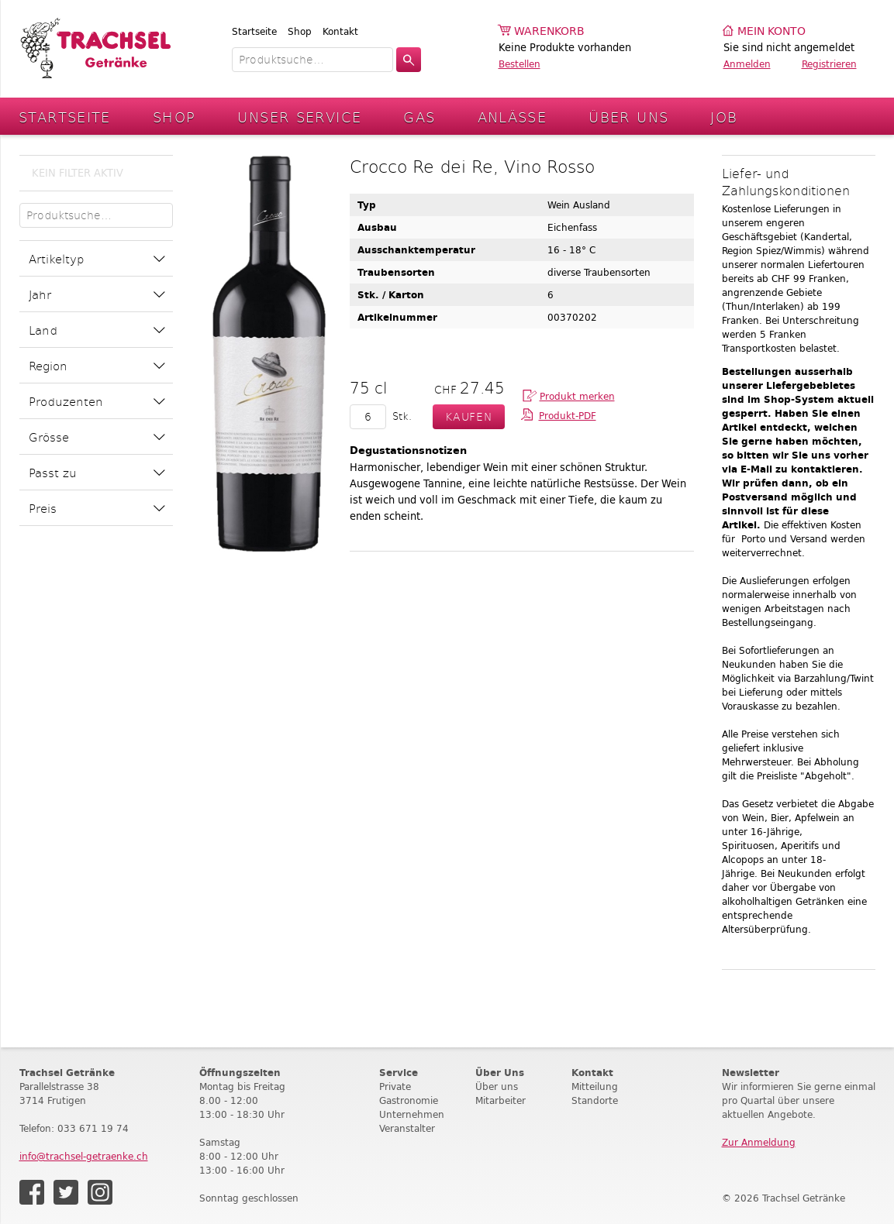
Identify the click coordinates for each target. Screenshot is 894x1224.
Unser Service (299, 116)
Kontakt (340, 31)
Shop (300, 31)
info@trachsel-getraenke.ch (83, 1156)
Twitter (66, 1192)
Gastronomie (408, 1100)
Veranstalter (407, 1128)
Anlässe (512, 116)
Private (395, 1086)
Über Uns (628, 116)
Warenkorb (549, 31)
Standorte (594, 1100)
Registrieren (829, 64)
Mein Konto (771, 31)
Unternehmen (411, 1114)
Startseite (254, 31)
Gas (419, 116)
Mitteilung (594, 1086)
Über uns (496, 1086)
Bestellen (519, 64)
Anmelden (747, 64)
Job (723, 116)
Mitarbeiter (500, 1100)
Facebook (31, 1192)
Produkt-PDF (567, 415)
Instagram (100, 1192)
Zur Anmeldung (759, 1142)
